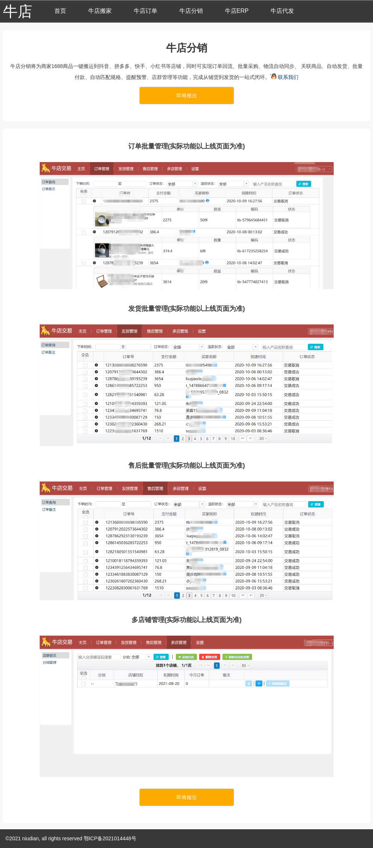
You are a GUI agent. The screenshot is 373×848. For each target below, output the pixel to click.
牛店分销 (191, 11)
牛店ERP (237, 11)
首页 (60, 11)
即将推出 (186, 95)
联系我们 (285, 77)
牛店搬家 (100, 11)
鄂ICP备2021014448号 (110, 838)
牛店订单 (145, 11)
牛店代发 (282, 11)
